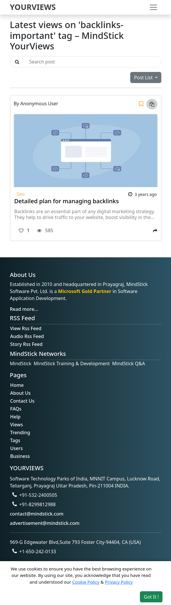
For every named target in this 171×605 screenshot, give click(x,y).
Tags (15, 440)
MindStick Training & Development (72, 363)
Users (16, 448)
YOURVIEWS (33, 7)
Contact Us (22, 401)
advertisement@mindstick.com (44, 523)
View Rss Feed (26, 328)
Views (16, 424)
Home (17, 385)
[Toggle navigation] (153, 7)
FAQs (16, 409)
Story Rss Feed (26, 344)
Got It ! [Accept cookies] (151, 597)
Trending (20, 432)
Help (15, 416)
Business (20, 456)
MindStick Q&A (128, 363)
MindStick (20, 363)
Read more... (24, 309)
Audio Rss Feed (27, 336)
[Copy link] (152, 104)
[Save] (141, 104)
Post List (144, 77)
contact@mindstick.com (37, 514)
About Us (20, 393)
